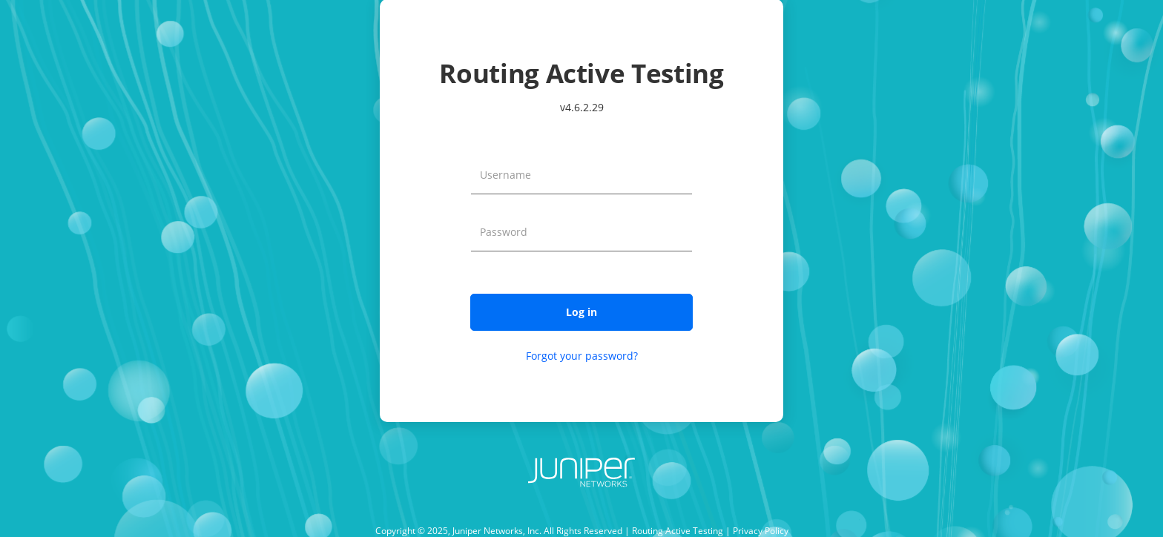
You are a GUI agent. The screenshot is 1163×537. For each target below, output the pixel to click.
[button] (581, 312)
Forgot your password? (582, 356)
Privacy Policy (760, 530)
